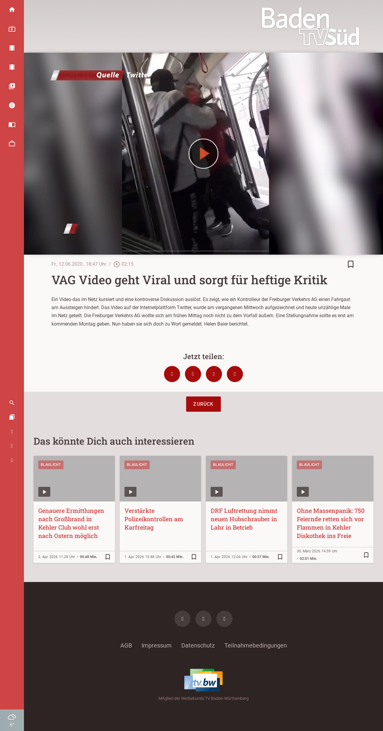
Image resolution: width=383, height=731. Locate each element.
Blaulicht (51, 465)
